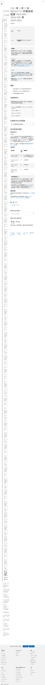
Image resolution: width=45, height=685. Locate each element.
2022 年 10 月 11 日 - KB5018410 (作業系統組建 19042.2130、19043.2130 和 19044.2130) (6, 119)
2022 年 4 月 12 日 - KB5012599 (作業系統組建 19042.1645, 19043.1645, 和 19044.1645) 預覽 (6, 280)
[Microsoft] (22, 0)
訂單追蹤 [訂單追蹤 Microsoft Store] (17, 655)
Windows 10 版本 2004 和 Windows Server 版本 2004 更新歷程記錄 (6, 591)
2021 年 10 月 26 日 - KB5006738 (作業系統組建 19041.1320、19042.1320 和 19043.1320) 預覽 (6, 413)
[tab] (13, 221)
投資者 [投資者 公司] (31, 674)
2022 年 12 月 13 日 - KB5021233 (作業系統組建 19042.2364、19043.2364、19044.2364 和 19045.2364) (6, 37)
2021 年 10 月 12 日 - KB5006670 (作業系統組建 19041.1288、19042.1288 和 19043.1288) (6, 425)
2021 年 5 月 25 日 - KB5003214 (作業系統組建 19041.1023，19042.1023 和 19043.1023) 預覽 (6, 564)
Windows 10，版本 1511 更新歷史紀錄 (6, 629)
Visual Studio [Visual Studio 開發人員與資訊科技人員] (17, 681)
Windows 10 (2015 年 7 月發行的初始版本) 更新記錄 (6, 634)
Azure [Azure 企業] (2, 672)
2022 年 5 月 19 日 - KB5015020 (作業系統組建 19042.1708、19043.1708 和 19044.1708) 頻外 (6, 245)
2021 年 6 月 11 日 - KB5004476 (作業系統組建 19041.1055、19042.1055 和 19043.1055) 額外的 (6, 541)
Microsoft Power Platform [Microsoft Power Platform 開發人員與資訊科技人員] (19, 677)
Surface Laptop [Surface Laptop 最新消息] (3, 653)
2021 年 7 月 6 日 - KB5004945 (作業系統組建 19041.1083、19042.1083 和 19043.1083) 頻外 (6, 506)
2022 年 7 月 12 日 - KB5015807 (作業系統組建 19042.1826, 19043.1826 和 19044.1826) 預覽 (6, 188)
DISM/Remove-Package (16, 180)
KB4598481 (25, 140)
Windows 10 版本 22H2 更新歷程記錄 (6, 11)
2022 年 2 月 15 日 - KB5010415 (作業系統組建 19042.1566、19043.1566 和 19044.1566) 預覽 (6, 314)
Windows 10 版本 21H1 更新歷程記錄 (5, 20)
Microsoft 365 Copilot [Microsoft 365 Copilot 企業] (4, 679)
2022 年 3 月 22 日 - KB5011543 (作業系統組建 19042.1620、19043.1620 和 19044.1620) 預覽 (6, 291)
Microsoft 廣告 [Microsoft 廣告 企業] (3, 677)
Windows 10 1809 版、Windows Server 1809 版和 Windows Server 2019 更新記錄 (6, 607)
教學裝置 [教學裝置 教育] (31, 653)
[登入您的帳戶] (43, 1)
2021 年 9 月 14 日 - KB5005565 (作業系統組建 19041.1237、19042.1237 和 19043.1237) (6, 449)
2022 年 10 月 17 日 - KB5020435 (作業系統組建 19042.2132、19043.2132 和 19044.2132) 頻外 (6, 107)
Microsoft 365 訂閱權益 (12, 234)
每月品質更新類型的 (23, 74)
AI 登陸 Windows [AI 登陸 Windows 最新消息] (3, 658)
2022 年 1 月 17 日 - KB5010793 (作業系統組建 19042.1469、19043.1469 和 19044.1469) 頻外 (6, 348)
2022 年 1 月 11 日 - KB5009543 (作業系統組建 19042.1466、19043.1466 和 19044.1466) (6, 360)
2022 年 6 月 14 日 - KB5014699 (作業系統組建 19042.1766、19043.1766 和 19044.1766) (6, 222)
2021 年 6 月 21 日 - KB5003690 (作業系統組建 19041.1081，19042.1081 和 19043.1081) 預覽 (6, 530)
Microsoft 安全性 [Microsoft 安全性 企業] (3, 670)
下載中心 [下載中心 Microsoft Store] (17, 653)
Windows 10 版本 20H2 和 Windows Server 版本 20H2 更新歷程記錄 (6, 585)
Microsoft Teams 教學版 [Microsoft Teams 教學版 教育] (33, 655)
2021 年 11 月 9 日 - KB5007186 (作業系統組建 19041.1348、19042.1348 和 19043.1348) (6, 400)
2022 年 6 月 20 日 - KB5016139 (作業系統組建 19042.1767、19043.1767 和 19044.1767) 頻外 (6, 211)
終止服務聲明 (5, 28)
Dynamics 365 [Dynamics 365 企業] (3, 674)
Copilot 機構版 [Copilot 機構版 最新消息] (3, 655)
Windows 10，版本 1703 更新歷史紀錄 (6, 620)
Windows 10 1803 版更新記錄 (6, 612)
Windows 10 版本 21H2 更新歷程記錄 (6, 15)
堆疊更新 (25, 143)
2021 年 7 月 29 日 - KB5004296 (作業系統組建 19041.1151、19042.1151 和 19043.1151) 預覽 (6, 483)
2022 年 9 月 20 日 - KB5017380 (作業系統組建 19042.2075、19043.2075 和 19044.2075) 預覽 (6, 131)
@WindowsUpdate (19, 78)
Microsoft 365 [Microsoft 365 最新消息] (3, 660)
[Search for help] (4, 1)
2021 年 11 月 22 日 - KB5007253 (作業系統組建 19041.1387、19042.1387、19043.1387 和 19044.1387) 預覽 (6, 387)
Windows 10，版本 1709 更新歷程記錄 (6, 615)
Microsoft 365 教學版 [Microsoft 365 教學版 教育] (33, 657)
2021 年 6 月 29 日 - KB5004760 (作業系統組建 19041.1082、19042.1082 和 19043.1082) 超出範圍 (6, 518)
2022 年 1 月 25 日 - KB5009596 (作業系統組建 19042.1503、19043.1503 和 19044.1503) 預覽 (6, 337)
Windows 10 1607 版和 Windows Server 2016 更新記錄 (6, 625)
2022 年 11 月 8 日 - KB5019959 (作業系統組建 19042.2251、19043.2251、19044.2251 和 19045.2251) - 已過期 (6, 66)
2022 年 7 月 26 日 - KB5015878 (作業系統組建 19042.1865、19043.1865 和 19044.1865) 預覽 (6, 177)
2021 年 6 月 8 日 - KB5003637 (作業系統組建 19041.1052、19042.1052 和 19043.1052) (6, 552)
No (31, 646)
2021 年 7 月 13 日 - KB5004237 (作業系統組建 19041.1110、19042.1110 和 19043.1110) (6, 494)
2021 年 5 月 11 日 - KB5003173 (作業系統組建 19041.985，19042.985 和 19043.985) (6, 575)
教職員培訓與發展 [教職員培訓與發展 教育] (32, 660)
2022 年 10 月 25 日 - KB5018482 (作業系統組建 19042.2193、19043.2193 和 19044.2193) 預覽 (6, 94)
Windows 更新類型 (14, 74)
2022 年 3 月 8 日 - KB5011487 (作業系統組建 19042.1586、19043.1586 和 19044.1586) (6, 302)
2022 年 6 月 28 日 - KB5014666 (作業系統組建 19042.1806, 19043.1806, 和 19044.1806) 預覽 (6, 199)
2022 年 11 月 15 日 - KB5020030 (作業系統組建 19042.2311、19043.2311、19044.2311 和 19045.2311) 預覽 (6, 51)
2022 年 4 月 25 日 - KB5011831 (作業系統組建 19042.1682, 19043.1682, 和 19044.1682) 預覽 (6, 268)
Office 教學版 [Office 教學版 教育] (32, 658)
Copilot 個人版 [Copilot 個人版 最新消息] (3, 657)
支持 (2, 3)
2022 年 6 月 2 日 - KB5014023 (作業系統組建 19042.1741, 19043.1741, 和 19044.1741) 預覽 (6, 234)
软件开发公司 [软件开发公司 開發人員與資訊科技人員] (17, 679)
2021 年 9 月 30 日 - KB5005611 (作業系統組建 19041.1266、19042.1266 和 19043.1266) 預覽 (6, 437)
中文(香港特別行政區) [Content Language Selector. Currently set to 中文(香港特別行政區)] (6, 684)
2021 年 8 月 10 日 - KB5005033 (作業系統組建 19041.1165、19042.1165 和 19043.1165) (6, 471)
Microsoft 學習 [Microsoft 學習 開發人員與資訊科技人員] (18, 670)
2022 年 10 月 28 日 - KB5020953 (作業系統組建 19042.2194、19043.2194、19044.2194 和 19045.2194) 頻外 (6, 81)
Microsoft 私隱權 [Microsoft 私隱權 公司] (32, 672)
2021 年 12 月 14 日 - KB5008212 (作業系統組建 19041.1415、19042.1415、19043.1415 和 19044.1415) (6, 373)
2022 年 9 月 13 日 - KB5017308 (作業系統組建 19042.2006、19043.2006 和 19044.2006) (6, 142)
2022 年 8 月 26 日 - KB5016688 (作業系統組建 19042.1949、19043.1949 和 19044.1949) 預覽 (6, 154)
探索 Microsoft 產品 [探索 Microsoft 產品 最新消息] (4, 662)
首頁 (14, 76)
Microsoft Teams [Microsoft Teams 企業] (3, 681)
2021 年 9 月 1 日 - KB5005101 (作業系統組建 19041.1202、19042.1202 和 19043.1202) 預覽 (6, 460)
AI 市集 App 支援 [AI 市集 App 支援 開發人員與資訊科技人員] (18, 672)
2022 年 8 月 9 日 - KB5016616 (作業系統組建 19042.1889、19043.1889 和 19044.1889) (6, 165)
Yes (25, 646)
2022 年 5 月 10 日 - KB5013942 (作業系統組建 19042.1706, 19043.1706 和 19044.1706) (6, 257)
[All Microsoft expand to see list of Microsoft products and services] (1, 1)
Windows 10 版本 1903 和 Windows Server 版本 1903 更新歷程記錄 (6, 601)
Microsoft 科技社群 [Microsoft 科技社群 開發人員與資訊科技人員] (18, 674)
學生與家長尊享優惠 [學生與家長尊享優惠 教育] (33, 662)
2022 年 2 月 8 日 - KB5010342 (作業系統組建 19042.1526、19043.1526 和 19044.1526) (6, 325)
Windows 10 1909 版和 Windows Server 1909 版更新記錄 (6, 596)
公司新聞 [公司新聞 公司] (31, 670)
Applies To (13, 23)
